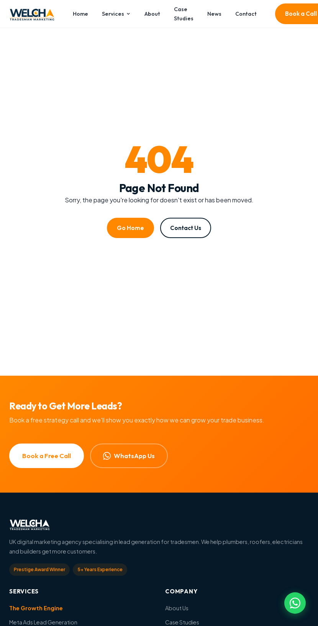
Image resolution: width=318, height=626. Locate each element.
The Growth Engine (36, 608)
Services (116, 13)
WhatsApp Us (129, 456)
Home (80, 13)
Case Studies (183, 14)
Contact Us (185, 228)
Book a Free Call (46, 456)
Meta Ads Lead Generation (43, 622)
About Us (177, 608)
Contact (246, 13)
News (214, 13)
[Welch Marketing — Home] (31, 13)
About (152, 13)
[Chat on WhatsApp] (295, 603)
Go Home (130, 228)
